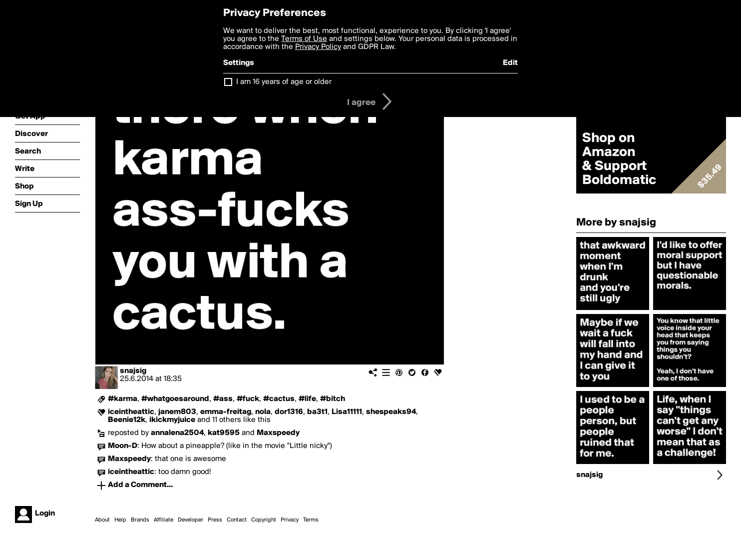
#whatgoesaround (175, 399)
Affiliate (163, 520)
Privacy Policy (318, 47)
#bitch (332, 399)
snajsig (133, 371)
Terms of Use (304, 39)
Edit (510, 63)
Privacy (290, 520)
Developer (190, 520)
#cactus (279, 399)
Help (120, 520)
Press (215, 520)
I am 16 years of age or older (284, 82)
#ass (223, 399)
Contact (237, 520)
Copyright (263, 520)
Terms (311, 520)
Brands (140, 520)
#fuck (248, 399)
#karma (122, 399)
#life (307, 399)
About (102, 520)
